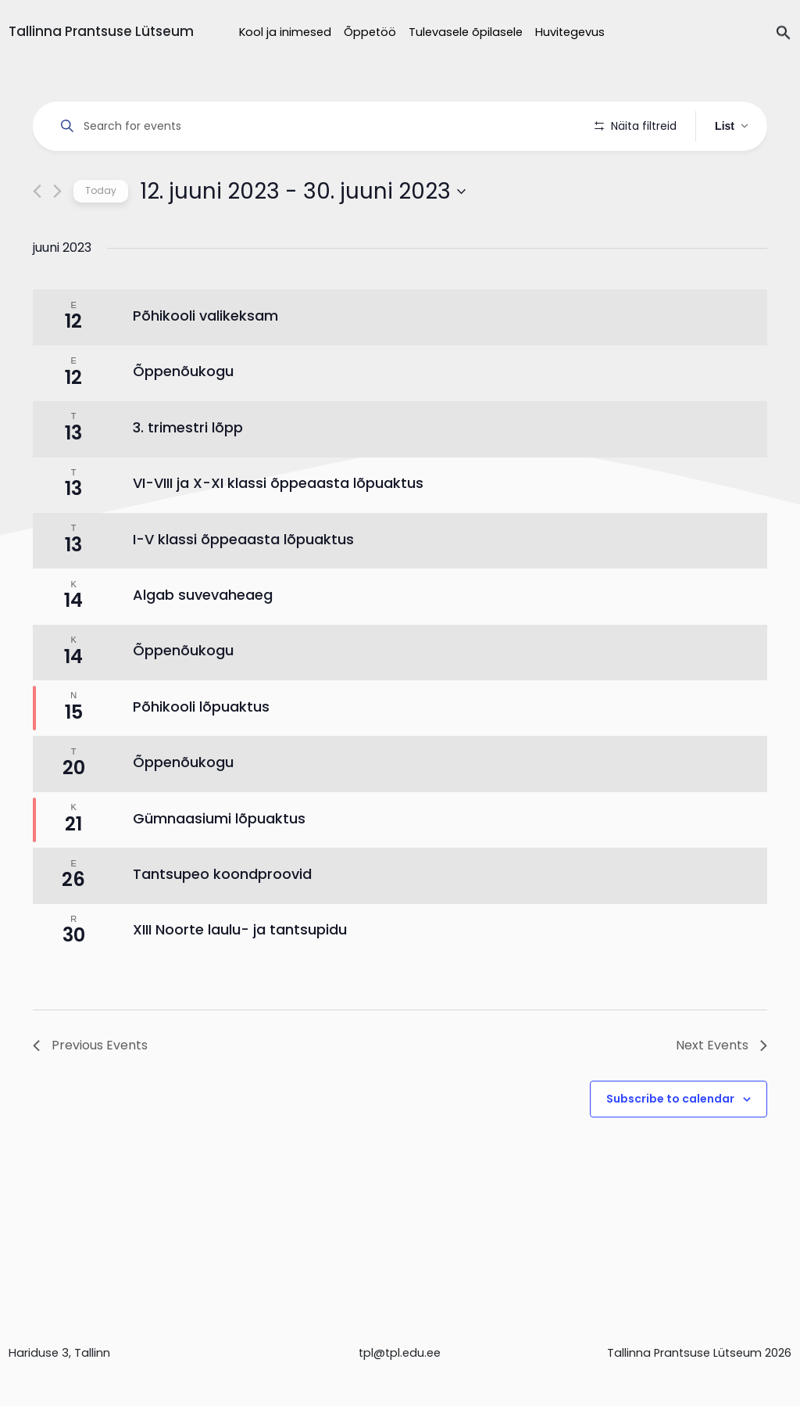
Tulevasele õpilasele (466, 32)
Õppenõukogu (183, 415)
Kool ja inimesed (285, 32)
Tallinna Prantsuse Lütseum (101, 31)
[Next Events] (57, 235)
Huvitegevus (570, 32)
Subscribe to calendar (670, 1142)
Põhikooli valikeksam (205, 360)
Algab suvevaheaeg (203, 638)
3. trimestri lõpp (188, 471)
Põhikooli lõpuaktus (201, 750)
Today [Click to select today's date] (100, 235)
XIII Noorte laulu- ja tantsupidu (240, 974)
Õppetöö (370, 32)
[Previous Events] (37, 235)
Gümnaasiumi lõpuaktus (219, 862)
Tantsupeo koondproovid (222, 917)
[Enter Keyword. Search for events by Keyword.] (316, 126)
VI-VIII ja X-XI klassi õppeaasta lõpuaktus (278, 527)
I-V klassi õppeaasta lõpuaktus (243, 583)
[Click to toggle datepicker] (303, 235)
